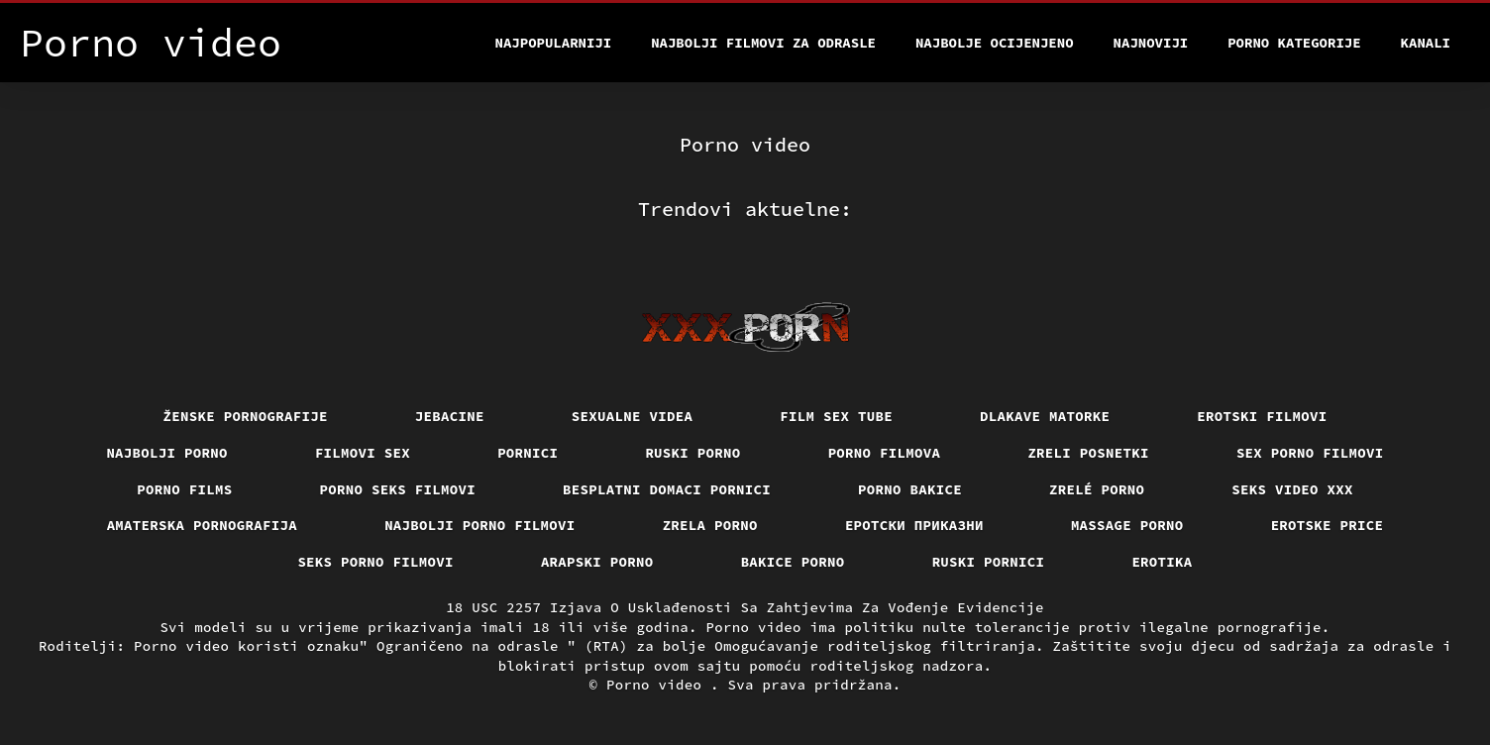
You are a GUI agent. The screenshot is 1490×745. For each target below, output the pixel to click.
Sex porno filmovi (1310, 453)
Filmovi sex (362, 453)
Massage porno (1127, 525)
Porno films (184, 489)
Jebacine (449, 416)
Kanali (1425, 43)
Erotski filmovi (1262, 416)
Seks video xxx (1292, 489)
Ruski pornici (988, 562)
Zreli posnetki (1088, 453)
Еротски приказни (914, 525)
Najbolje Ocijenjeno (994, 43)
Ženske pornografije (245, 416)
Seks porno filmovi (375, 562)
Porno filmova (884, 453)
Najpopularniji (553, 43)
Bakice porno (793, 562)
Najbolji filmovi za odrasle (763, 43)
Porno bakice (910, 489)
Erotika (1161, 562)
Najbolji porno (167, 453)
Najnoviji (1151, 43)
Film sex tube (836, 416)
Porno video (658, 684)
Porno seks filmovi (398, 489)
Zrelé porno (1096, 489)
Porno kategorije (1293, 43)
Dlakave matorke (1045, 416)
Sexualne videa (632, 416)
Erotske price (1327, 525)
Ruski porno (692, 453)
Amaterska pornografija (202, 525)
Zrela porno (710, 525)
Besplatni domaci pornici (667, 489)
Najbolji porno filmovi (480, 525)
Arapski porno (597, 562)
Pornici (527, 453)
